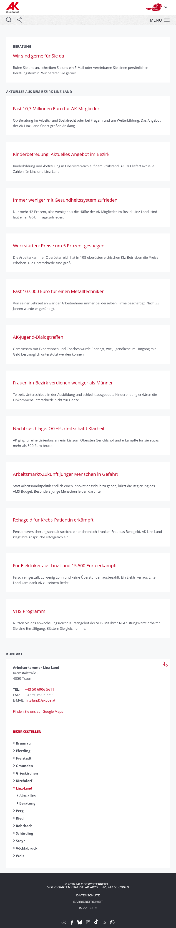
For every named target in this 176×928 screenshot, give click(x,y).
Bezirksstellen (27, 731)
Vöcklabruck (26, 848)
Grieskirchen (27, 773)
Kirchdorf (24, 780)
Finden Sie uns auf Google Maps (38, 711)
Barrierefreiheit (88, 901)
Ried (20, 818)
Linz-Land (24, 788)
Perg (19, 810)
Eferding (23, 750)
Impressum (88, 908)
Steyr (20, 840)
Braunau (23, 743)
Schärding (24, 833)
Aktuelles (27, 795)
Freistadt (24, 758)
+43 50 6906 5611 (39, 689)
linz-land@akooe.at (40, 700)
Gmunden (24, 765)
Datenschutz (88, 895)
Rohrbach (24, 825)
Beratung (27, 803)
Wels (20, 855)
